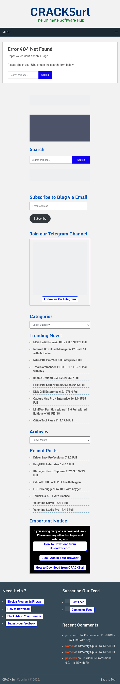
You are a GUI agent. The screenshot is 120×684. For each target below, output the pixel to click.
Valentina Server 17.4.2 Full (50, 502)
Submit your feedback (21, 623)
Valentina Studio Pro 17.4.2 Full (53, 509)
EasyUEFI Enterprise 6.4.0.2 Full (53, 464)
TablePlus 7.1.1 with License (51, 496)
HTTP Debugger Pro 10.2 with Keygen (57, 489)
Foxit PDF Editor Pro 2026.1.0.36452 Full (59, 384)
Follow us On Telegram (60, 299)
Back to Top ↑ (109, 679)
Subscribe (40, 218)
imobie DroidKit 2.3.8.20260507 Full (56, 378)
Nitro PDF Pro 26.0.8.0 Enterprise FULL (58, 360)
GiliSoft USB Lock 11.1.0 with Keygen (57, 482)
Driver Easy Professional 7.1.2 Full (55, 457)
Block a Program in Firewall (24, 601)
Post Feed (78, 602)
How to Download (18, 609)
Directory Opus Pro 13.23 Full (96, 646)
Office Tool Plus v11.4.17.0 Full (53, 420)
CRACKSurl (60, 11)
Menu (6, 32)
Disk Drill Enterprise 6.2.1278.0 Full (55, 391)
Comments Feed (82, 609)
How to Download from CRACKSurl (60, 567)
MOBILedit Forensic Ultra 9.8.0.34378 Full (60, 342)
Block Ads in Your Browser (60, 558)
